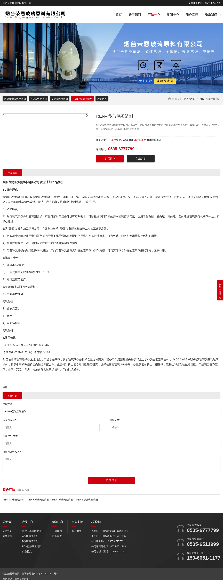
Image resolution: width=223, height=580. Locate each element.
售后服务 (76, 531)
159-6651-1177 (203, 558)
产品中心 (154, 14)
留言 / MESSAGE (13, 452)
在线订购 (140, 158)
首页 (119, 14)
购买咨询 (110, 158)
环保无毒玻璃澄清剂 (15, 98)
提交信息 (111, 480)
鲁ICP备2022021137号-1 (45, 573)
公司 (36, 182)
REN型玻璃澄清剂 (210, 98)
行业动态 (57, 536)
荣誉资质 (7, 536)
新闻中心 (173, 14)
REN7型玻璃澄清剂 (62, 499)
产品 (55, 182)
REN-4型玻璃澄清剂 (13, 499)
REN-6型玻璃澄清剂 (38, 499)
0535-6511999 (203, 544)
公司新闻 (57, 531)
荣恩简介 (7, 531)
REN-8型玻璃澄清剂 (87, 499)
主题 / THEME (10, 436)
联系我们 (211, 14)
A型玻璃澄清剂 (39, 98)
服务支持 (192, 14)
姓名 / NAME (10, 420)
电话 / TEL (116, 420)
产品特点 (102, 98)
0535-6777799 (203, 530)
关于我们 (135, 14)
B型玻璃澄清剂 (60, 98)
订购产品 (7, 404)
